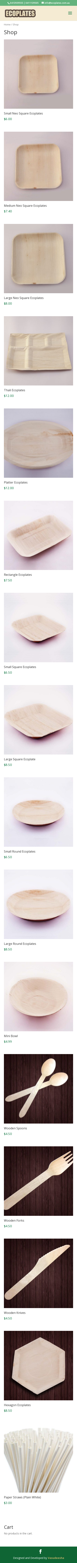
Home (7, 24)
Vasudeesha (56, 1558)
